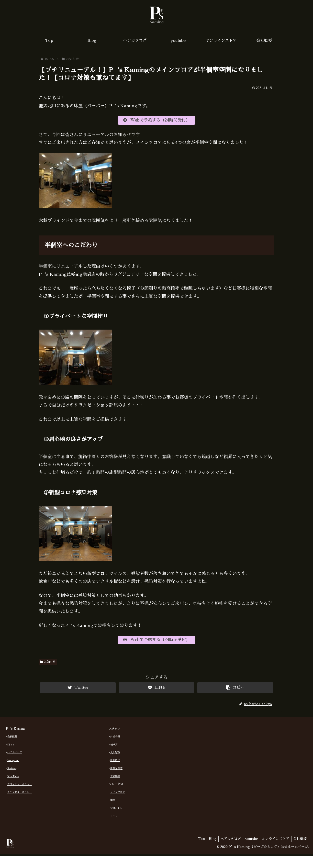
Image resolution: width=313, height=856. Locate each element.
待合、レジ (116, 810)
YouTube (13, 778)
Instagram (13, 762)
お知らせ (48, 664)
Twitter (11, 770)
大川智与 (115, 755)
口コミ (11, 746)
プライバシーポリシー (19, 786)
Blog (207, 841)
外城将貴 (115, 739)
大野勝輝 (115, 778)
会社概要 (12, 739)
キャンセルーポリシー (19, 794)
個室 (112, 802)
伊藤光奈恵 (116, 770)
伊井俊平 (115, 762)
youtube (248, 841)
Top (195, 841)
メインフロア (117, 794)
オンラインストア (274, 841)
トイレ (114, 818)
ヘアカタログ (14, 755)
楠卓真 (114, 746)
